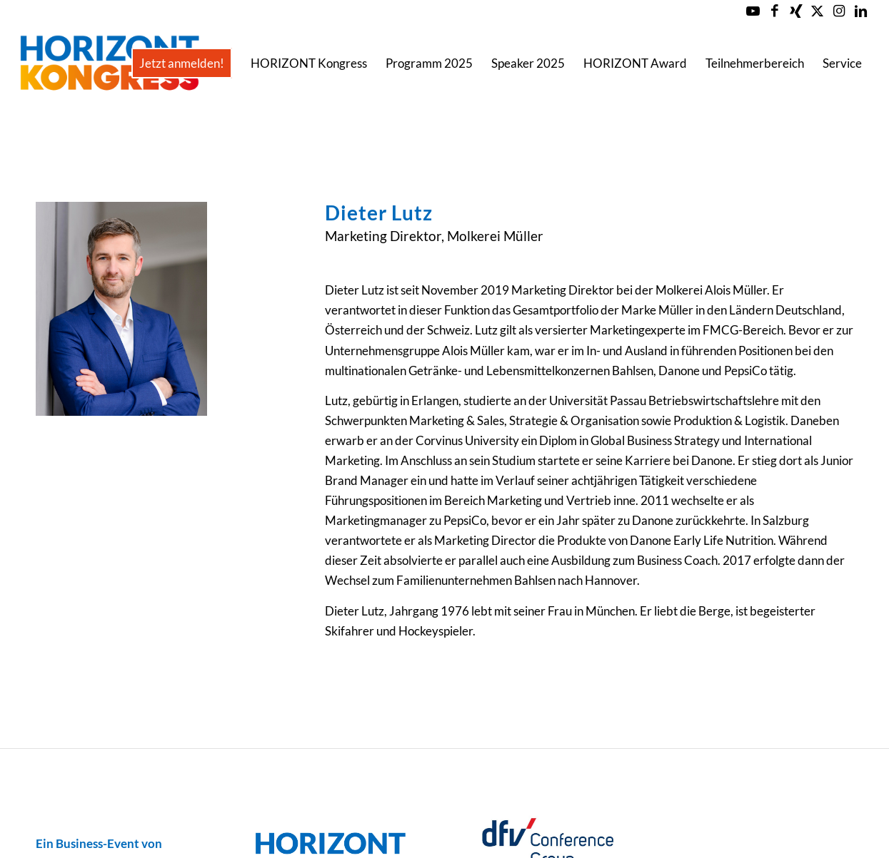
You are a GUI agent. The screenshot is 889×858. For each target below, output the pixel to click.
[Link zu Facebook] (774, 10)
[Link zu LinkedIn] (860, 10)
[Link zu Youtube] (753, 10)
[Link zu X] (817, 10)
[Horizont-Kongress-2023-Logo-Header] (109, 63)
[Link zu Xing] (795, 10)
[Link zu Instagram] (838, 10)
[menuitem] (181, 63)
